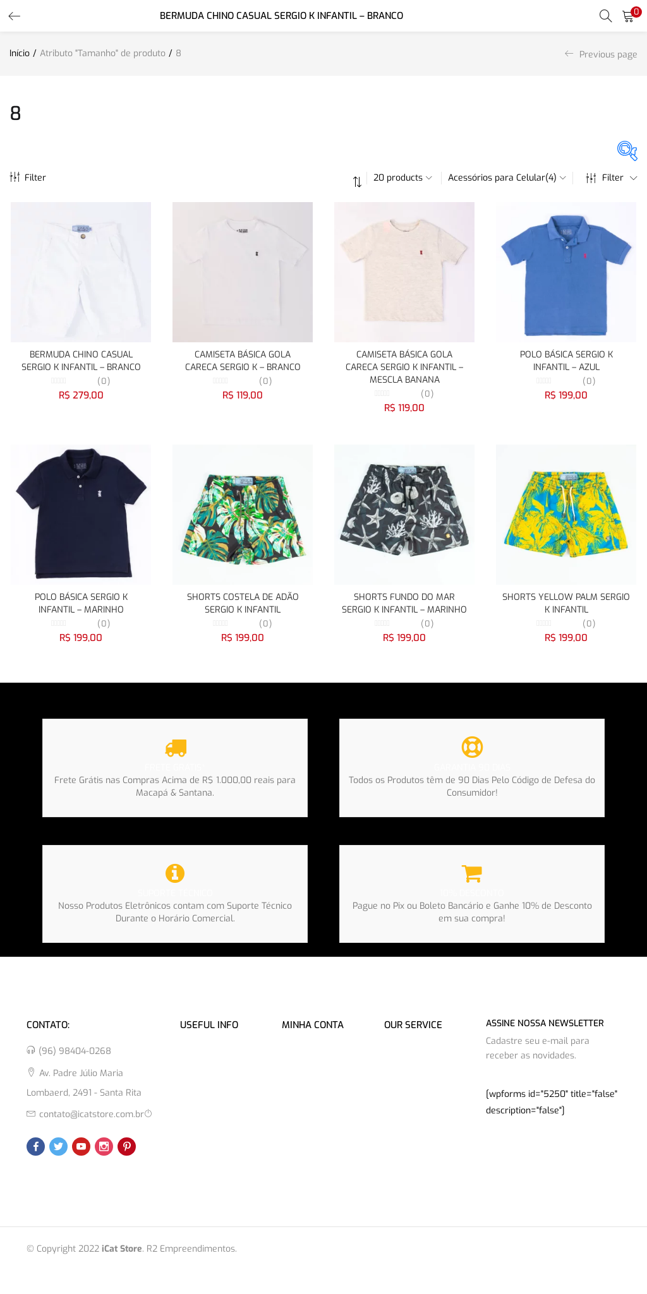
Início (19, 53)
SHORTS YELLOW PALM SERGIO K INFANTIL (566, 603)
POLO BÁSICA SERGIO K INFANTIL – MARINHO (81, 603)
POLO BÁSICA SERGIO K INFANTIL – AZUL (566, 361)
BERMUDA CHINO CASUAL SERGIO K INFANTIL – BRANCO (81, 361)
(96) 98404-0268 (75, 1051)
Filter (27, 178)
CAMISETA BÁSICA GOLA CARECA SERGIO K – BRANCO (243, 361)
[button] (628, 16)
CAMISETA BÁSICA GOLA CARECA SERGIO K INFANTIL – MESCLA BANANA (404, 367)
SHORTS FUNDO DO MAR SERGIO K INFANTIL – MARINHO (404, 603)
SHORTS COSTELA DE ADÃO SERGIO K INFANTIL (243, 603)
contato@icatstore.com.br (91, 1114)
